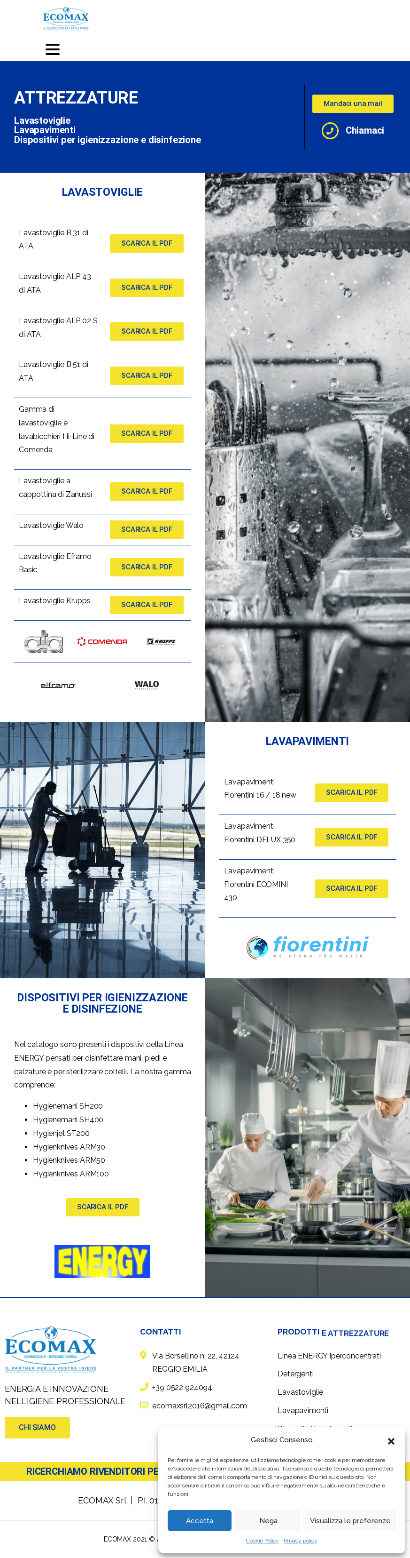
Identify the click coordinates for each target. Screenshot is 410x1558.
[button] (391, 1440)
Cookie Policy (262, 1540)
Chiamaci (365, 130)
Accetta (199, 1521)
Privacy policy (300, 1540)
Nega (268, 1521)
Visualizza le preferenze (350, 1521)
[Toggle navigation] (52, 49)
